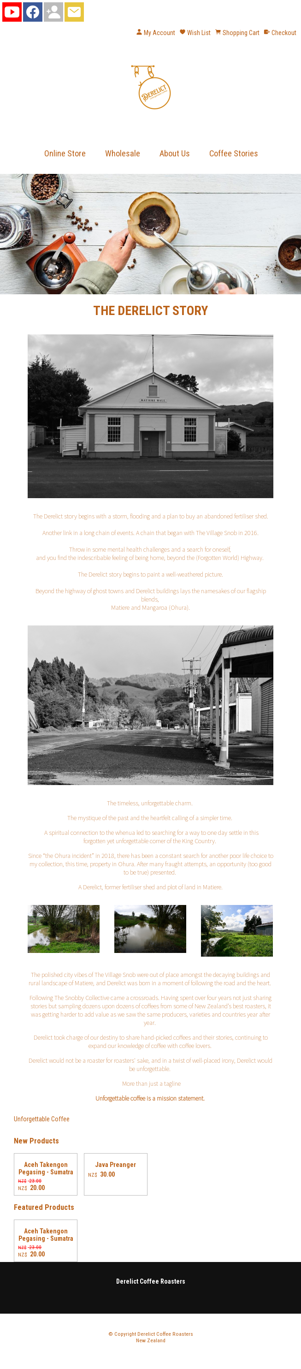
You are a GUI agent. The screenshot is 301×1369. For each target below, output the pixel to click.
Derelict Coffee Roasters (165, 1334)
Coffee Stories (233, 153)
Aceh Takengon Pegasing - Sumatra (45, 1168)
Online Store (65, 153)
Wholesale (122, 153)
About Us (174, 153)
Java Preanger (115, 1164)
